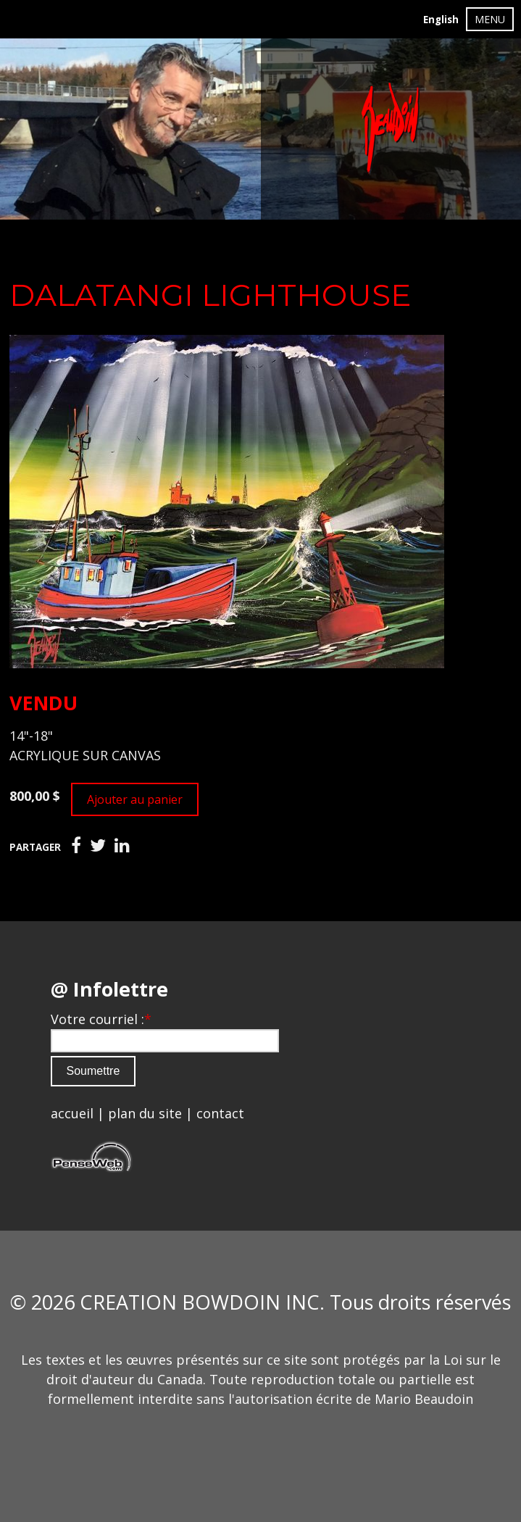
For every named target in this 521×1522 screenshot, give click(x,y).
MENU (490, 19)
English (441, 19)
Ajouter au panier (135, 799)
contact (220, 1113)
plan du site (145, 1113)
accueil (72, 1113)
